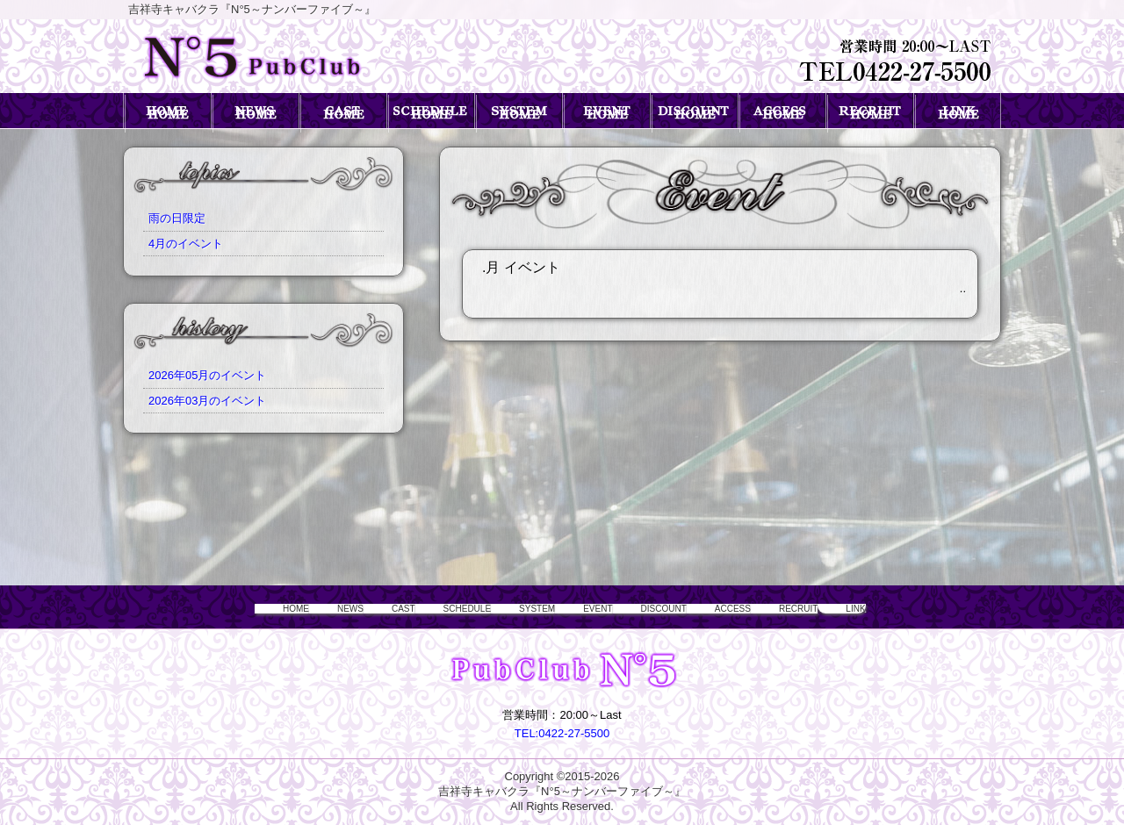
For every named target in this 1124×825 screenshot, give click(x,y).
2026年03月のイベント (207, 400)
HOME (216, 607)
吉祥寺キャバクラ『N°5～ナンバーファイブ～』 (562, 791)
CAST (348, 607)
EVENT (589, 607)
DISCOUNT (670, 607)
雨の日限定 (176, 218)
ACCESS (755, 607)
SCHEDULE (427, 607)
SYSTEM (514, 607)
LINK (908, 607)
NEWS (283, 607)
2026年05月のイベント (207, 375)
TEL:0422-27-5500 (562, 733)
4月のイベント (185, 243)
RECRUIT (837, 607)
